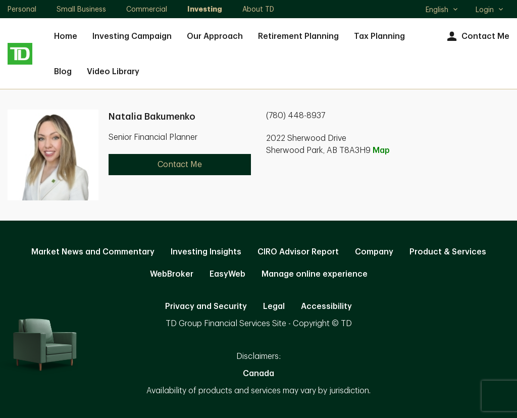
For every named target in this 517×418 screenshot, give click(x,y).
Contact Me (476, 36)
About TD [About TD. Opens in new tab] (258, 9)
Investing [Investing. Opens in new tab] (204, 9)
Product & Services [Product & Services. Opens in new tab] (447, 252)
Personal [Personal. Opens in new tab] (22, 9)
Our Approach (215, 36)
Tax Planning (379, 36)
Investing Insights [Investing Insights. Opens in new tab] (206, 252)
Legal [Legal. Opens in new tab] (274, 306)
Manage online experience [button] (315, 274)
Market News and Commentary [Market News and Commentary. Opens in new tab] (92, 252)
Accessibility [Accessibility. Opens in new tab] (326, 306)
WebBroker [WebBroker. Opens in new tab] (171, 274)
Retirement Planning (298, 36)
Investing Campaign (132, 36)
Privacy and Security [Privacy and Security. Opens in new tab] (206, 306)
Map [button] (381, 150)
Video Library (113, 72)
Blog (63, 72)
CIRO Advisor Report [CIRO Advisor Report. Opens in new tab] (298, 252)
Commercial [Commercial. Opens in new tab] (146, 9)
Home (65, 36)
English (442, 10)
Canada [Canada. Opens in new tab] (258, 374)
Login (490, 9)
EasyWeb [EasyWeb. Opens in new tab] (227, 274)
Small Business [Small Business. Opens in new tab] (81, 9)
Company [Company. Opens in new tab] (374, 252)
